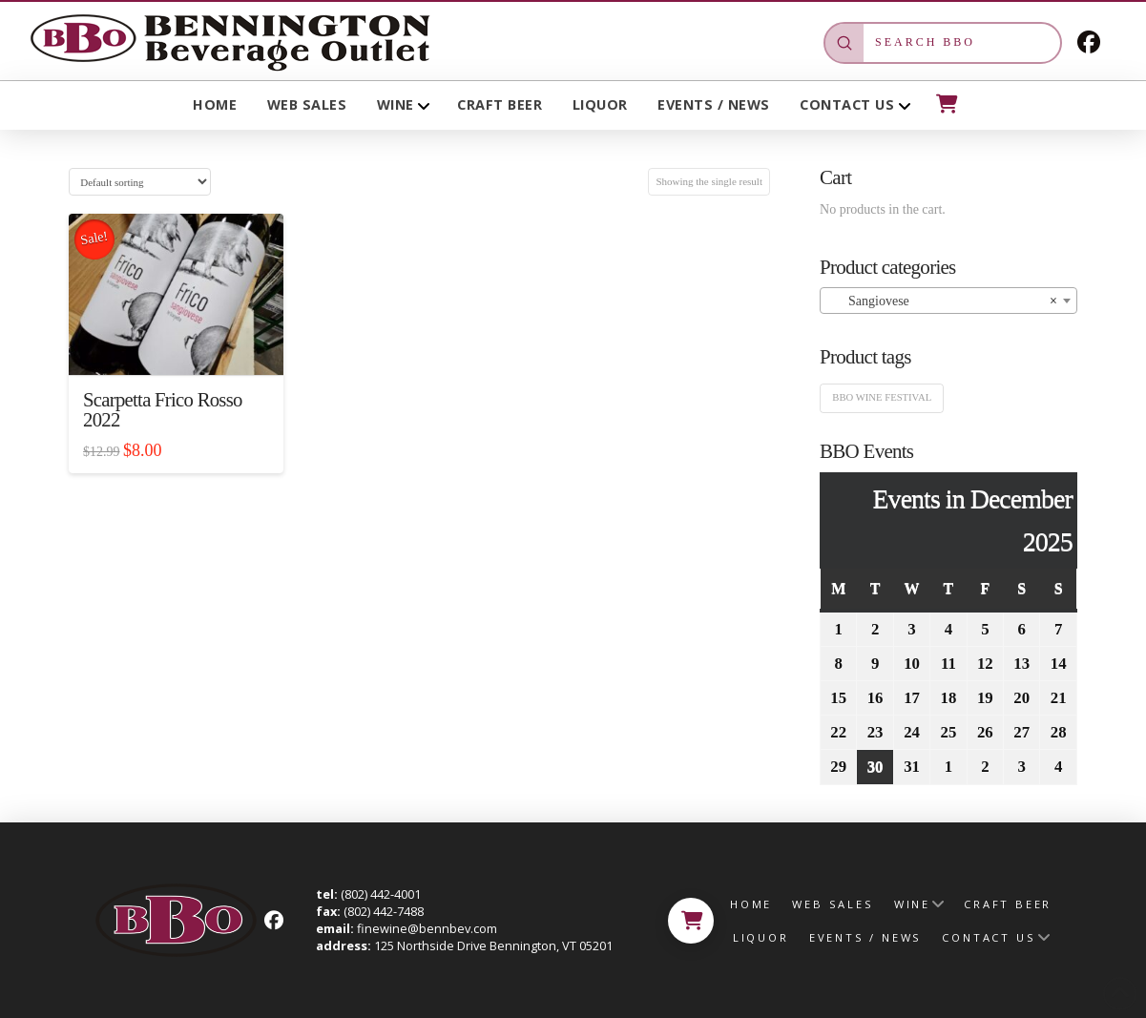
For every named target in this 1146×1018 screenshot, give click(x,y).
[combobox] (948, 300)
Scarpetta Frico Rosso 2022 (162, 410)
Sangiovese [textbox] (942, 301)
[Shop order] (140, 182)
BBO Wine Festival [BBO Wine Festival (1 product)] (881, 397)
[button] (946, 104)
